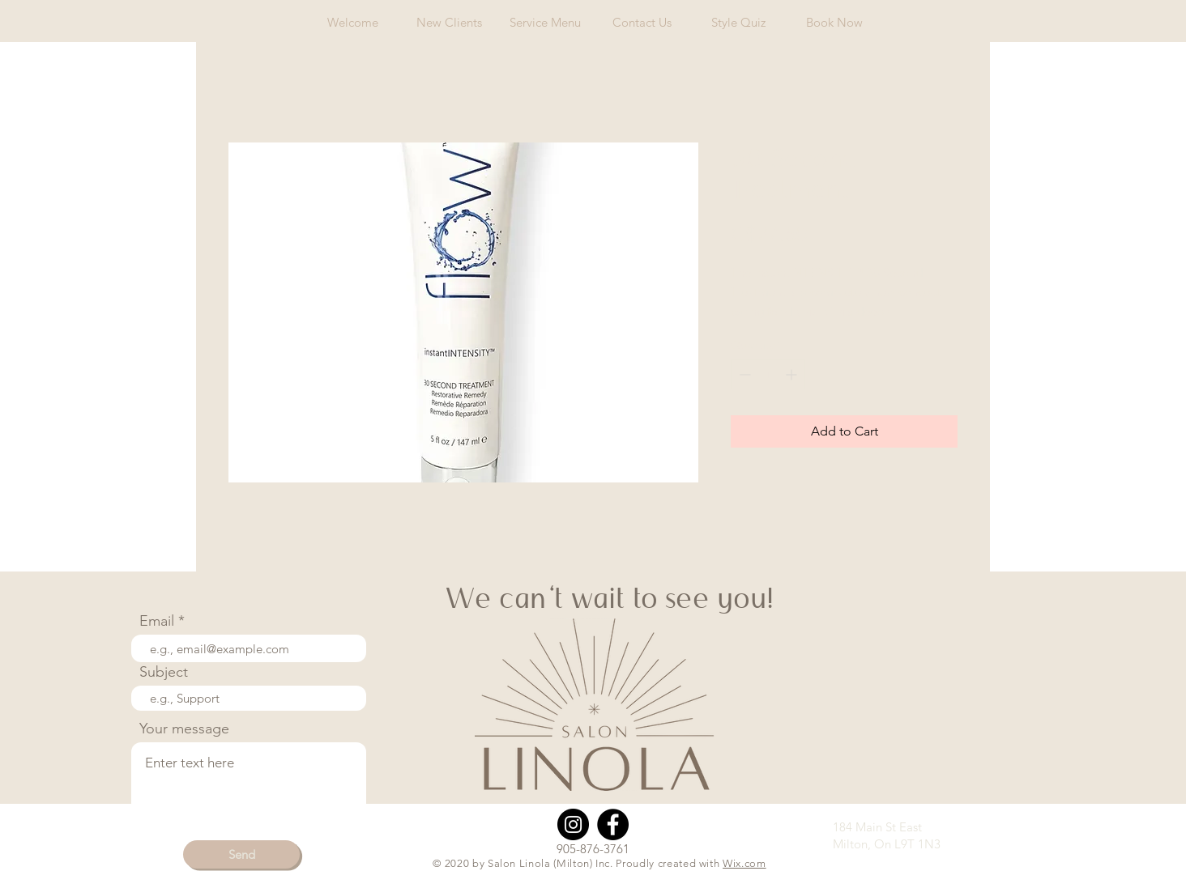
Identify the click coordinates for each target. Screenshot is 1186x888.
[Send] (241, 854)
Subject (163, 672)
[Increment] (793, 374)
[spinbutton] (768, 374)
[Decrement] (743, 374)
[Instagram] (573, 824)
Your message (184, 728)
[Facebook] (613, 824)
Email (156, 621)
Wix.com (744, 863)
